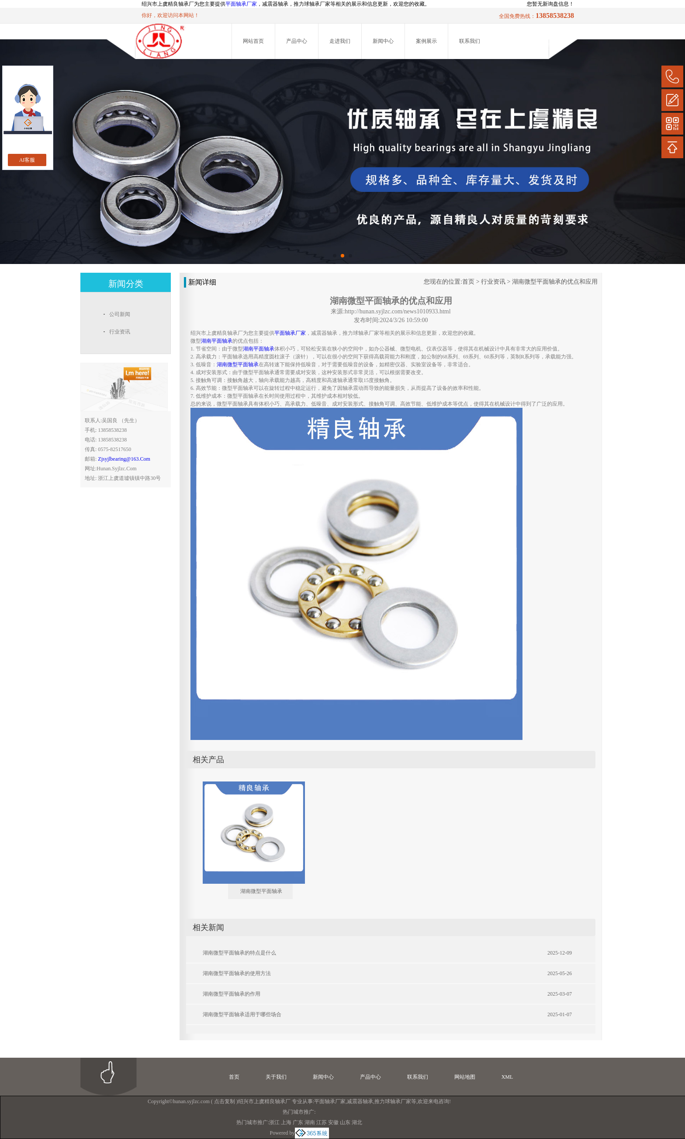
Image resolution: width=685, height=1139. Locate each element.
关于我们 (276, 1077)
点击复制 (224, 1101)
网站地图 (464, 1077)
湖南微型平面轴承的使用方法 (237, 973)
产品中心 (296, 41)
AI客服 (27, 160)
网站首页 (253, 41)
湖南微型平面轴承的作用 (231, 994)
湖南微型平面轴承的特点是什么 (239, 953)
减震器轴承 (360, 1101)
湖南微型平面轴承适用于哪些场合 (242, 1014)
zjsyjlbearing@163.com (124, 459)
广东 (298, 1122)
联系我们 (469, 41)
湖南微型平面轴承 (261, 891)
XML (507, 1077)
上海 (286, 1122)
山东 (345, 1122)
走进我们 (339, 41)
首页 (468, 281)
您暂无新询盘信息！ (550, 4)
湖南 (309, 1122)
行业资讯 (493, 281)
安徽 (333, 1122)
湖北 (357, 1122)
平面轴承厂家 (241, 4)
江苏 (321, 1122)
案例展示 (426, 41)
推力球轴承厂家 (392, 1101)
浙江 (274, 1122)
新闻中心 (383, 41)
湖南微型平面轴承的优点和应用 (555, 281)
